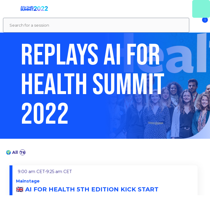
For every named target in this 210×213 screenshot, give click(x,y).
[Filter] (199, 25)
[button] (9, 9)
